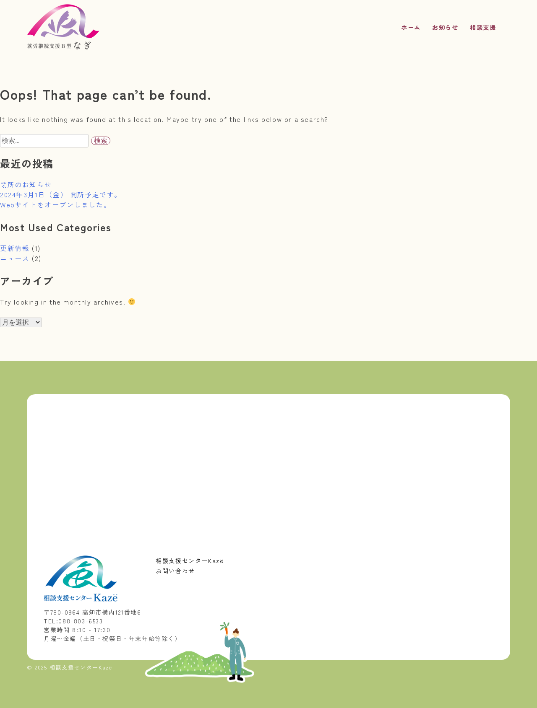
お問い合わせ (175, 570)
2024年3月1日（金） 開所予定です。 (61, 194)
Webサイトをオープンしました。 (55, 204)
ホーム (410, 27)
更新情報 (14, 248)
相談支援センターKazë (190, 560)
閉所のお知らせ (26, 184)
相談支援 (483, 27)
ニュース (14, 258)
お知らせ (445, 27)
